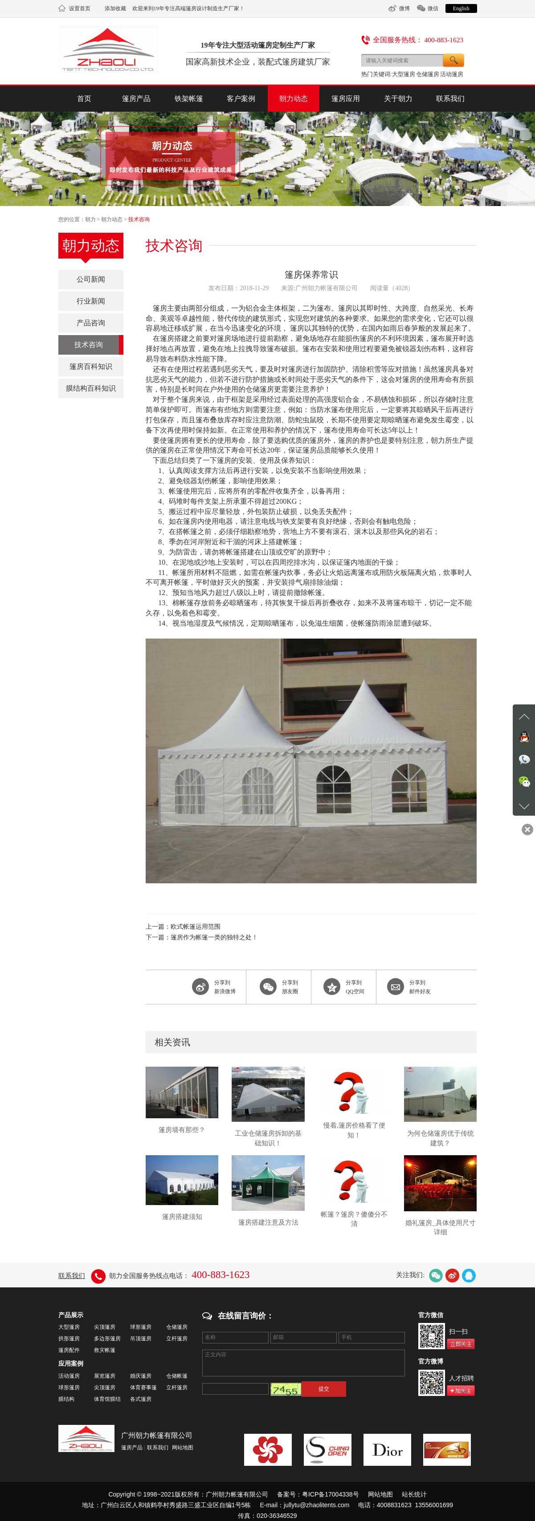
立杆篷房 (177, 1338)
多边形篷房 (107, 1338)
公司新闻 (91, 279)
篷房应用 (345, 98)
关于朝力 (398, 98)
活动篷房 (451, 74)
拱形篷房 (69, 1338)
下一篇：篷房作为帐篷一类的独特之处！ (202, 937)
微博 (404, 8)
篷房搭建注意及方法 (268, 1222)
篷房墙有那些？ (182, 1129)
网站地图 (182, 1447)
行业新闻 (91, 301)
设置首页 (79, 8)
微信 (433, 8)
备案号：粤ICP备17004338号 (318, 1494)
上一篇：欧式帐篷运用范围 (183, 926)
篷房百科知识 (90, 366)
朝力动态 (293, 98)
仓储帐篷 (177, 1376)
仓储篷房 (427, 74)
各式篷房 (140, 1399)
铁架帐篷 (189, 98)
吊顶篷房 (140, 1338)
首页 (84, 98)
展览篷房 (104, 1376)
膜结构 (66, 1399)
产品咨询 (91, 323)
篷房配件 (69, 1350)
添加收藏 (115, 8)
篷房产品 (136, 98)
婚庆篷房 (140, 1376)
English (461, 8)
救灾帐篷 (104, 1350)
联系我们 (450, 98)
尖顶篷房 (104, 1327)
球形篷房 (140, 1327)
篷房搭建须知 (182, 1216)
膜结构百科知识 (91, 388)
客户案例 (241, 98)
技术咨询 (139, 219)
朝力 (90, 219)
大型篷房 (403, 74)
